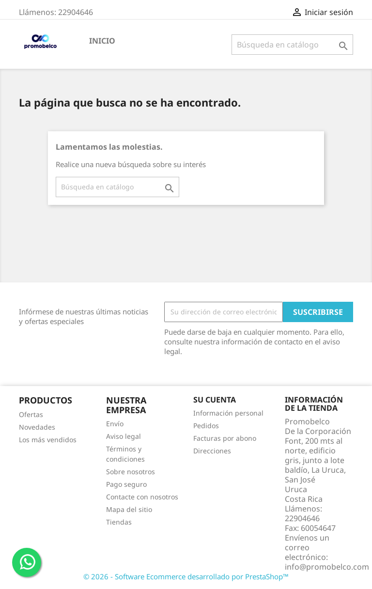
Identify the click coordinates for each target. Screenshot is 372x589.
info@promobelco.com (327, 566)
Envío (115, 423)
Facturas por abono (224, 438)
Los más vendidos (48, 439)
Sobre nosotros (130, 471)
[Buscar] (292, 44)
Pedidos (206, 425)
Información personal (228, 413)
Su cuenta (214, 399)
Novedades (37, 427)
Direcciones (212, 450)
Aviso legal (123, 436)
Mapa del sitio (129, 509)
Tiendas (119, 522)
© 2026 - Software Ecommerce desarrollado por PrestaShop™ (186, 576)
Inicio (102, 40)
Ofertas (31, 414)
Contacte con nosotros (142, 496)
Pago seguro (126, 484)
